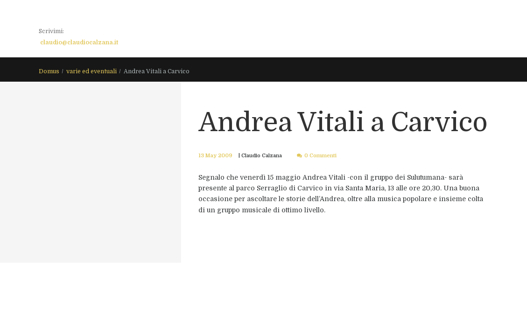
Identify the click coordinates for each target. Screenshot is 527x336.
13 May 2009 (214, 156)
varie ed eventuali (91, 72)
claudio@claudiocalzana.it (79, 42)
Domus (49, 72)
